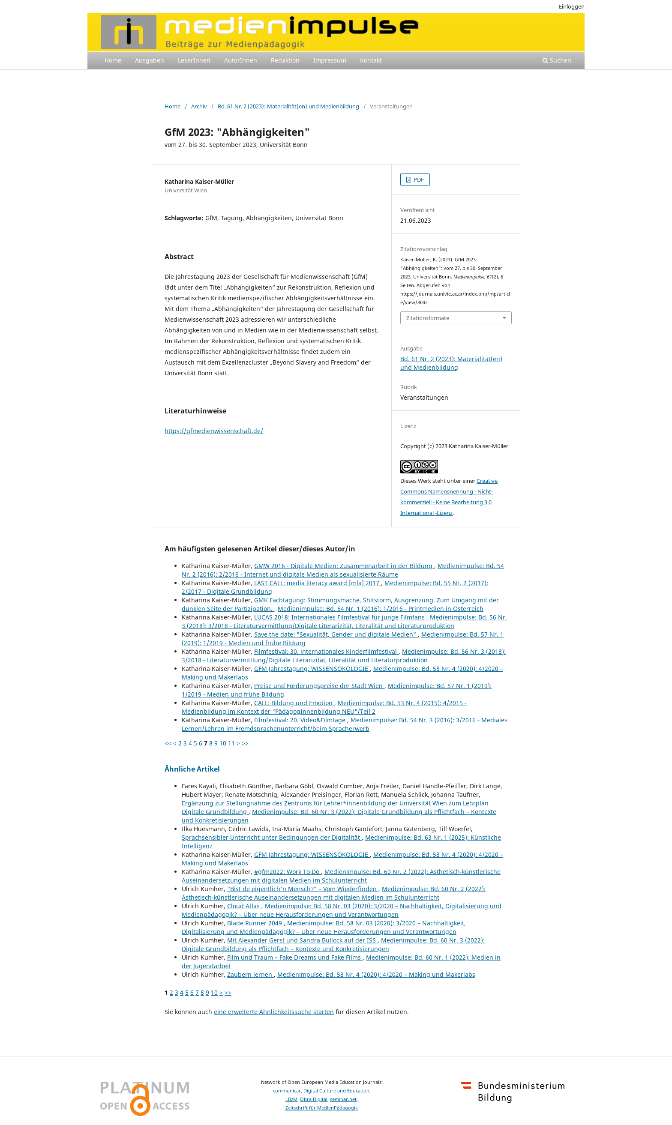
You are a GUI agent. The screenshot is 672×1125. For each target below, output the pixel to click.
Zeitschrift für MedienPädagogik (321, 1108)
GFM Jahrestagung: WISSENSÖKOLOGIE (312, 668)
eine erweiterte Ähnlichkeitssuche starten (274, 1012)
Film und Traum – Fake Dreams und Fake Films (295, 957)
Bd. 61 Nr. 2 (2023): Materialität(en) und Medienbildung (288, 106)
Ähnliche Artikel (192, 769)
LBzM (291, 1099)
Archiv (199, 106)
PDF (418, 179)
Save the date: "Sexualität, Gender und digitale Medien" (336, 634)
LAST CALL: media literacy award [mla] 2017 (317, 583)
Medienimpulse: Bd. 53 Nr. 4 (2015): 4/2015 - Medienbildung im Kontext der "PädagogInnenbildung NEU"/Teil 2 (324, 707)
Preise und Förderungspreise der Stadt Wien (319, 686)
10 (222, 743)
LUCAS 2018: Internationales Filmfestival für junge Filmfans (340, 617)
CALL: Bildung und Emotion (294, 703)
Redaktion (285, 60)
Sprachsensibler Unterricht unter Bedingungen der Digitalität (272, 837)
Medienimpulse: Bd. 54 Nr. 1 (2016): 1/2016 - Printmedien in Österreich (380, 608)
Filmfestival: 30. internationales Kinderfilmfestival (326, 651)
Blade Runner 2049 (255, 923)
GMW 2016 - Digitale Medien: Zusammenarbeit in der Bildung (344, 566)
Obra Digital (313, 1099)
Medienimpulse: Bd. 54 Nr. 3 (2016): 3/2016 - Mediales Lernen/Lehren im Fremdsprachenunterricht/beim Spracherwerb (344, 724)
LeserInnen (194, 60)
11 (231, 743)
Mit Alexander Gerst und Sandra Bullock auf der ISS (302, 940)
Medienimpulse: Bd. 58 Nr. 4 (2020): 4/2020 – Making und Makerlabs (376, 974)
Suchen (557, 60)
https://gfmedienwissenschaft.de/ (214, 431)
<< (168, 743)
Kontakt (371, 60)
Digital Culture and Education (336, 1091)
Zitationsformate (427, 318)
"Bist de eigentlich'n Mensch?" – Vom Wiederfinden (302, 889)
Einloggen (572, 6)
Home (113, 60)
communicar (287, 1091)
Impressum (329, 60)
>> (245, 743)
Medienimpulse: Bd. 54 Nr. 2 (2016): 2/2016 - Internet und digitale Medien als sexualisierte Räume (343, 570)
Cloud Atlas (244, 906)
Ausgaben (149, 60)
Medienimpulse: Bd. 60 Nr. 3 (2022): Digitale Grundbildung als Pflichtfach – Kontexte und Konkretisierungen (333, 944)
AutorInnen (240, 60)
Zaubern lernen (250, 974)
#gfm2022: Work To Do (287, 872)
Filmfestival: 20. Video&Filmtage (300, 720)
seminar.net (343, 1099)
